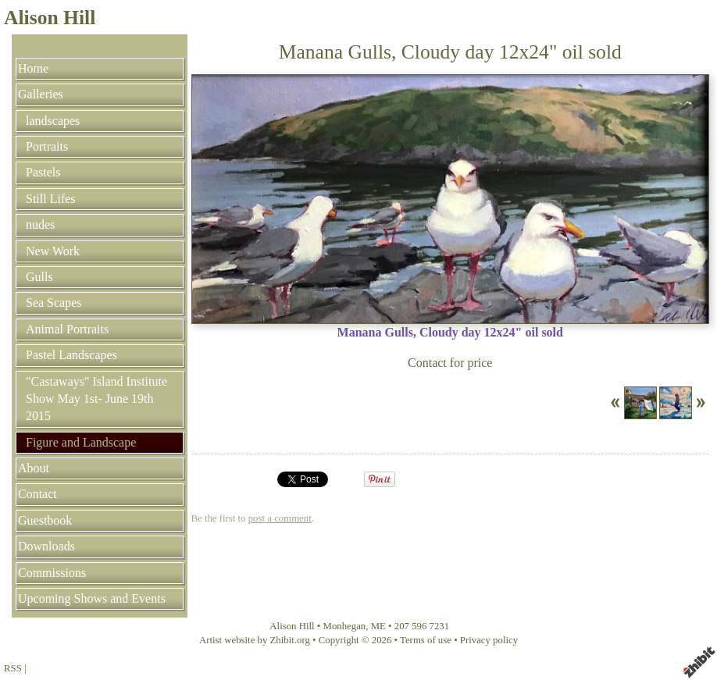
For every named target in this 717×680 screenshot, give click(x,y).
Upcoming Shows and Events (92, 598)
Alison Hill (49, 17)
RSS (13, 668)
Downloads (46, 546)
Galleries (40, 94)
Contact (37, 493)
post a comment (280, 518)
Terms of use (425, 640)
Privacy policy (489, 640)
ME (378, 626)
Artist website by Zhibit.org (254, 640)
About (33, 468)
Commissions (52, 572)
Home (33, 68)
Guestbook (45, 520)
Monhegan (344, 626)
